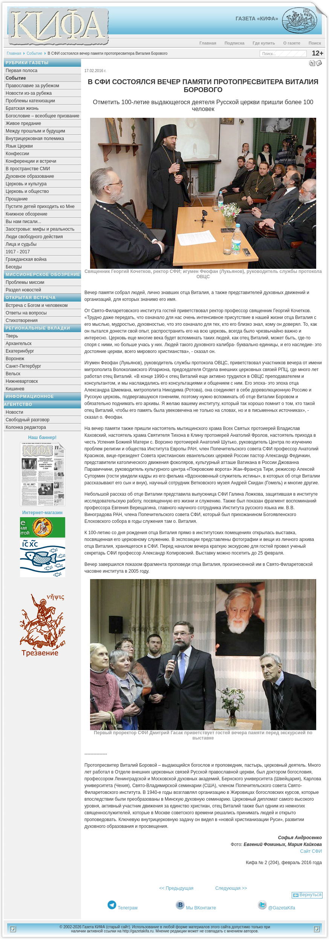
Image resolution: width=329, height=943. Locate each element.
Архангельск (19, 343)
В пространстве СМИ (28, 168)
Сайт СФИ (311, 851)
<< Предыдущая (176, 888)
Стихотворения (22, 320)
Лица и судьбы (21, 244)
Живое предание (23, 123)
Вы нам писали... (23, 221)
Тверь (12, 336)
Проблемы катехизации (30, 100)
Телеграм (128, 908)
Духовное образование (30, 176)
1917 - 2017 (18, 251)
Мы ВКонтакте (201, 908)
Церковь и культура (26, 183)
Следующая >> (231, 888)
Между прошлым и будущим (35, 131)
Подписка (235, 43)
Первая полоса (21, 70)
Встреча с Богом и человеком (37, 305)
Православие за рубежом (32, 85)
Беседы (14, 267)
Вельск (13, 373)
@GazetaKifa (281, 908)
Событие (34, 53)
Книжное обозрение (26, 214)
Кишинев (15, 388)
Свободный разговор (27, 419)
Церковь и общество (27, 191)
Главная (207, 43)
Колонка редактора (26, 427)
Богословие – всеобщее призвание (42, 116)
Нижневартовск (22, 381)
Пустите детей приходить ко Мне (40, 206)
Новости (14, 412)
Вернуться (310, 894)
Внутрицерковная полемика (35, 138)
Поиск (315, 43)
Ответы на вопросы (26, 313)
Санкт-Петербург (23, 366)
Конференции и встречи (31, 161)
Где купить (264, 43)
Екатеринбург (20, 351)
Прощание (17, 199)
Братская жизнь (22, 108)
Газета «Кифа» (257, 18)
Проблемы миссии (25, 282)
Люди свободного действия (34, 236)
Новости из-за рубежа (29, 93)
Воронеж (15, 358)
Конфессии (17, 153)
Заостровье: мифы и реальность (40, 229)
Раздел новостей (23, 290)
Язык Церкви (19, 146)
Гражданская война (26, 259)
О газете (291, 43)
